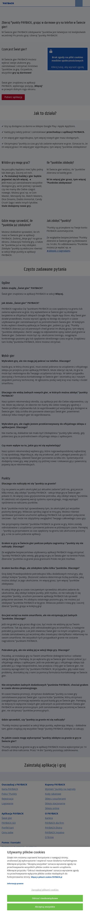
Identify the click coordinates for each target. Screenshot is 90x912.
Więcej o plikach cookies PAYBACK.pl (46, 877)
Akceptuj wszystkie (45, 906)
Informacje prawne (15, 883)
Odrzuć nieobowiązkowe (45, 898)
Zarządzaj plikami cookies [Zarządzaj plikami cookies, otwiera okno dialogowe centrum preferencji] (45, 889)
